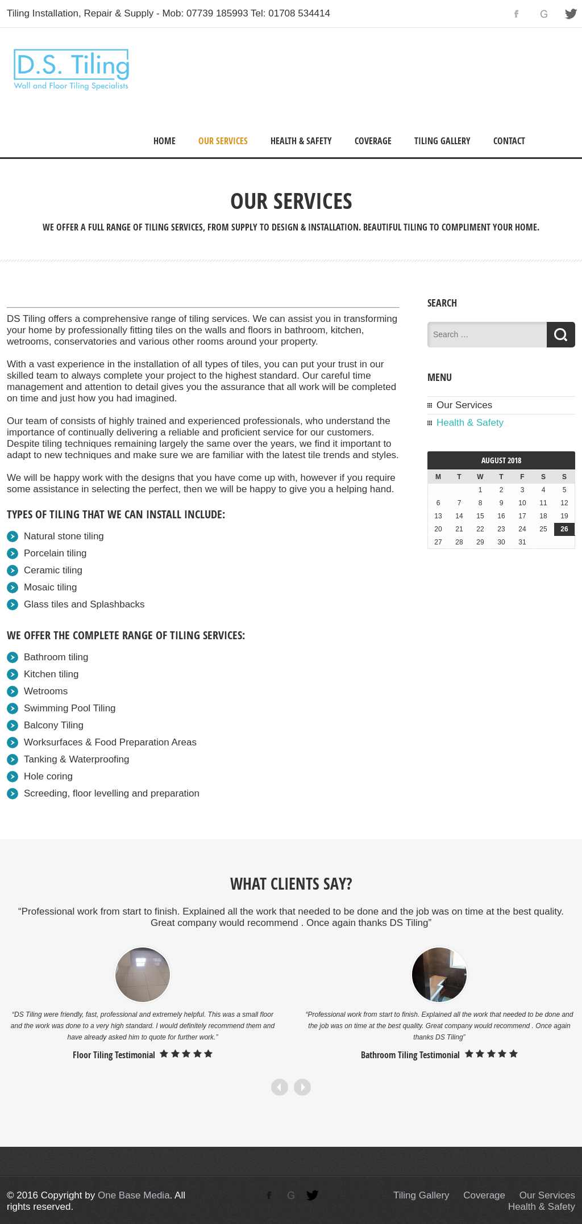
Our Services (223, 141)
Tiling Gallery (442, 141)
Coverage (373, 141)
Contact (509, 141)
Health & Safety (301, 141)
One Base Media (134, 1195)
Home (164, 141)
